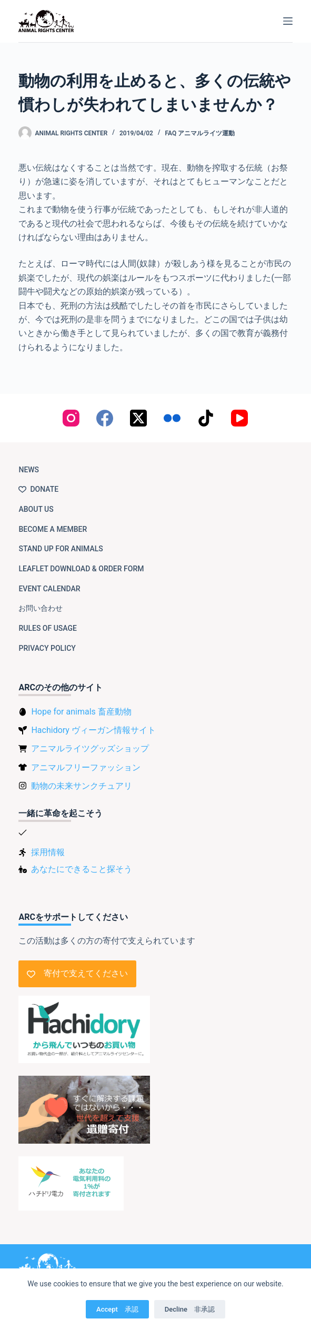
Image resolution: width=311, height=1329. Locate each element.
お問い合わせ (40, 608)
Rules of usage (47, 628)
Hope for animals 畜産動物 (81, 712)
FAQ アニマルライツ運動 (200, 133)
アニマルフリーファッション (86, 767)
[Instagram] (71, 418)
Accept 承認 (117, 1309)
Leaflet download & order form (81, 568)
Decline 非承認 (190, 1309)
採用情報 (48, 852)
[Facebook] (104, 418)
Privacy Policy (46, 648)
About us (35, 509)
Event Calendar (49, 588)
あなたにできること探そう (81, 869)
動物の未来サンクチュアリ (81, 786)
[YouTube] (239, 418)
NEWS (28, 469)
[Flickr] (172, 418)
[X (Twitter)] (138, 418)
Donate (38, 489)
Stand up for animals (60, 548)
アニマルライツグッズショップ (90, 748)
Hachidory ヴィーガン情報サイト (93, 730)
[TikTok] (205, 418)
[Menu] (288, 21)
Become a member (52, 529)
